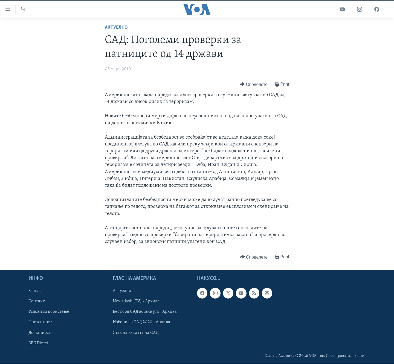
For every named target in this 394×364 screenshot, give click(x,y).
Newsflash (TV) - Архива (136, 301)
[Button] (254, 84)
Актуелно (116, 27)
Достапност (39, 333)
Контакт (36, 301)
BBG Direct (38, 343)
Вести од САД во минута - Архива (145, 312)
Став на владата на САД (135, 333)
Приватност (40, 322)
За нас (34, 291)
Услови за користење (48, 312)
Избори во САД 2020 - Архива (141, 322)
